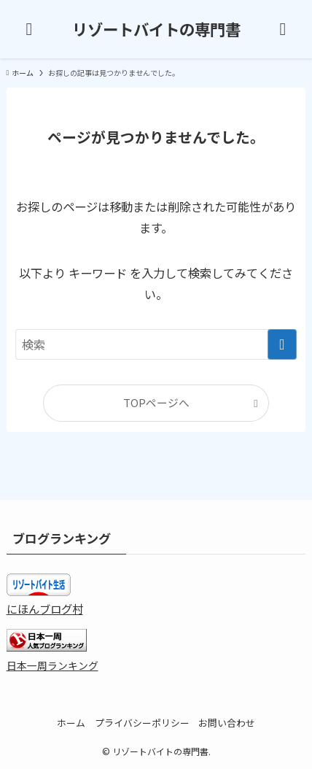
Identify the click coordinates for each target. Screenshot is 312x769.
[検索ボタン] (283, 29)
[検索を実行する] (282, 344)
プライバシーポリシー (142, 723)
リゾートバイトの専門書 (156, 28)
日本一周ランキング (52, 665)
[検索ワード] (155, 344)
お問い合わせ (226, 723)
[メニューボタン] (29, 29)
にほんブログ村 (45, 608)
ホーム (71, 723)
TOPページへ (156, 402)
